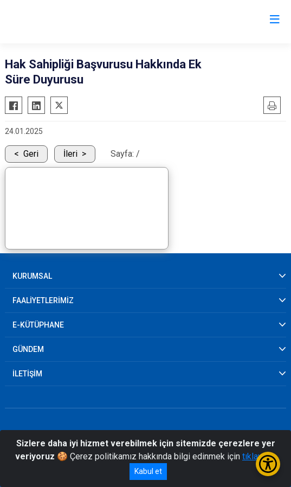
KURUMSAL (32, 276)
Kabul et (148, 471)
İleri (70, 154)
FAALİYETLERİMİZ (43, 300)
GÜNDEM (28, 349)
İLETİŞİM (27, 373)
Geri (30, 154)
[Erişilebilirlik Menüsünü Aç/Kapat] (268, 464)
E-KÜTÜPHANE (38, 325)
